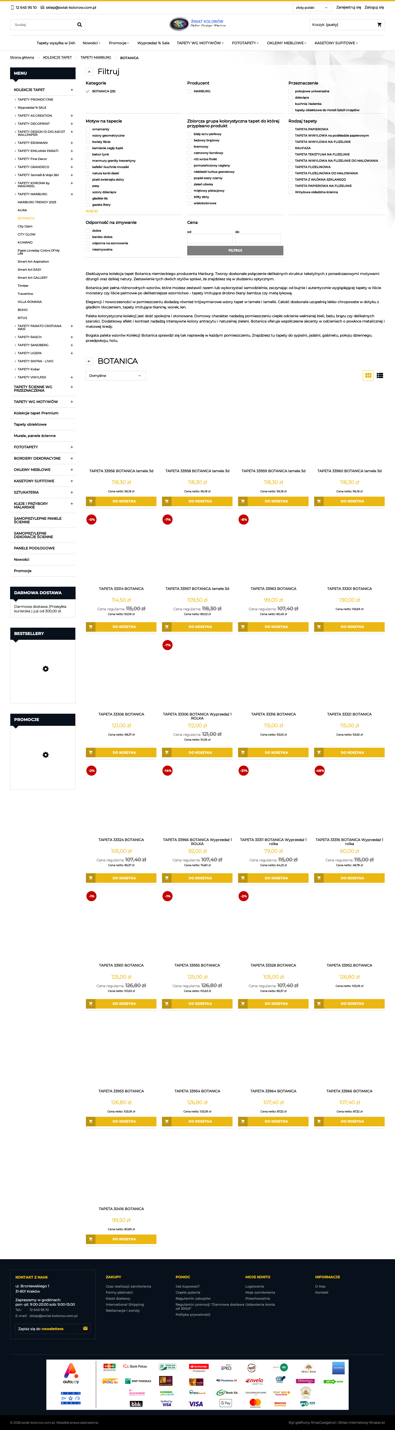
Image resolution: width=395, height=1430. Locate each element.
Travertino (25, 294)
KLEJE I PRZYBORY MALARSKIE (31, 505)
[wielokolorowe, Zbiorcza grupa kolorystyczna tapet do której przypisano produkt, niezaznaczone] (235, 203)
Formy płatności (119, 1292)
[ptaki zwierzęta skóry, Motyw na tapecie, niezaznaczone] (134, 179)
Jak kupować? (188, 1286)
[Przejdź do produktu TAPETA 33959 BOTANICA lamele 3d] (273, 431)
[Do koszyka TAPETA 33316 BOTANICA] (273, 752)
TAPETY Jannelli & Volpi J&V (38, 175)
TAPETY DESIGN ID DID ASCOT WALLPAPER (41, 133)
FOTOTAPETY (26, 447)
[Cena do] (258, 238)
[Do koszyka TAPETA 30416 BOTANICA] (121, 1239)
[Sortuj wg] (116, 375)
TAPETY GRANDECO (33, 167)
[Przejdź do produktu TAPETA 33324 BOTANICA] (121, 800)
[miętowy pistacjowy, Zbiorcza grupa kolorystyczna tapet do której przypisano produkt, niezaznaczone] (235, 190)
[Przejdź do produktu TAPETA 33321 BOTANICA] (349, 674)
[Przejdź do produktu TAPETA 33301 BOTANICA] (349, 549)
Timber (23, 286)
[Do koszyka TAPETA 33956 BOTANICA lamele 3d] (121, 501)
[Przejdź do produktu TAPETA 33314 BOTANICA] (121, 549)
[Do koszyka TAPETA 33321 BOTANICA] (349, 752)
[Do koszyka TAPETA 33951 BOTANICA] (121, 1004)
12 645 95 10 (32, 1310)
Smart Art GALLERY (33, 278)
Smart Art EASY (29, 269)
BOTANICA (26, 218)
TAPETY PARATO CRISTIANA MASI (39, 327)
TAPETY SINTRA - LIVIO (35, 361)
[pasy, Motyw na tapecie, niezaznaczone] (134, 186)
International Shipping (125, 1304)
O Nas (320, 1286)
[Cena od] (210, 238)
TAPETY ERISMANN (33, 143)
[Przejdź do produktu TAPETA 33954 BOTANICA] (197, 1051)
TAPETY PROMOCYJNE (35, 99)
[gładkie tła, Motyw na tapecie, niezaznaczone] (134, 198)
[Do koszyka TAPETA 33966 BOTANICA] (349, 1121)
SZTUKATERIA (26, 492)
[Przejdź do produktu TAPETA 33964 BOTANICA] (273, 1051)
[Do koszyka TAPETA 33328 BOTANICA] (273, 1004)
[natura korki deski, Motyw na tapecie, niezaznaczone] (134, 173)
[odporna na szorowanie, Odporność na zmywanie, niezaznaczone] (134, 243)
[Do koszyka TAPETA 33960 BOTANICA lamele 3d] (349, 501)
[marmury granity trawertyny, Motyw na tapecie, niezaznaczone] (134, 160)
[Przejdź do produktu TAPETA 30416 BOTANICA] (121, 1169)
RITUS (22, 318)
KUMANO (25, 242)
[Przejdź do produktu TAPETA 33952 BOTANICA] (349, 925)
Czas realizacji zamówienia (128, 1286)
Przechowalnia (257, 1298)
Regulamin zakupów (193, 1298)
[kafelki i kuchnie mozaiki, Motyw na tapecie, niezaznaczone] (134, 167)
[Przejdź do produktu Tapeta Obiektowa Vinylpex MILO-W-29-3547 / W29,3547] (43, 682)
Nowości (21, 559)
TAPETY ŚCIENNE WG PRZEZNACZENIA (33, 389)
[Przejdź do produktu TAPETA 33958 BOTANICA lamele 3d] (197, 431)
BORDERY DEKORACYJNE (37, 458)
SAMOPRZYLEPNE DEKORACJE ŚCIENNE (33, 535)
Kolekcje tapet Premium (36, 413)
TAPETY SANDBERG (33, 345)
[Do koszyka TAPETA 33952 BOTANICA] (349, 1004)
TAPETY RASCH (30, 337)
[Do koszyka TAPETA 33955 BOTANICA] (197, 1004)
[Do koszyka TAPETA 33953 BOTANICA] (121, 1121)
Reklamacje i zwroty (123, 1310)
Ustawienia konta (260, 1304)
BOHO (22, 310)
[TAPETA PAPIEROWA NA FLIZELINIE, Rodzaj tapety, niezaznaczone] (336, 186)
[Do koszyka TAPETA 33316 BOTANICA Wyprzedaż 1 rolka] (349, 878)
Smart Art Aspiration (33, 261)
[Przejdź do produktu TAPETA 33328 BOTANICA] (273, 925)
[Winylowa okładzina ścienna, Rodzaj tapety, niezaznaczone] (336, 192)
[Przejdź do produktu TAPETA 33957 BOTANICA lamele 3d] (197, 549)
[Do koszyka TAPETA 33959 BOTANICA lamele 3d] (273, 501)
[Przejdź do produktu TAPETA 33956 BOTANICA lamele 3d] (121, 431)
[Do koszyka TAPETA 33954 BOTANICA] (197, 1121)
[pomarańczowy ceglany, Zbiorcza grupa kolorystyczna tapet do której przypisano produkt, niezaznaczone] (235, 165)
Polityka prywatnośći (193, 1315)
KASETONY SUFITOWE (34, 481)
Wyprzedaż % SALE (32, 107)
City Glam (25, 226)
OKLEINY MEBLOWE (32, 469)
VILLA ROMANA (30, 302)
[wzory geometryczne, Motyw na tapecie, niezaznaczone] (134, 135)
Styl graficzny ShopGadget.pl (312, 1422)
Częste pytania (188, 1292)
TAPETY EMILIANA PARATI (38, 151)
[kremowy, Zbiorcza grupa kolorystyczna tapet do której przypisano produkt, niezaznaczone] (235, 146)
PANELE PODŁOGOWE (34, 548)
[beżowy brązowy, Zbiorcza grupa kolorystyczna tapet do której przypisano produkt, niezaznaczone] (235, 140)
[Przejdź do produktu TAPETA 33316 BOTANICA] (273, 674)
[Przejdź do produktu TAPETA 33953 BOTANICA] (121, 1051)
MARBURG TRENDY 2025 (37, 202)
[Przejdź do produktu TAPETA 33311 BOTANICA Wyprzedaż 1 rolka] (273, 800)
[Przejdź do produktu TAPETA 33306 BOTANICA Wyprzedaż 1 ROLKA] (197, 674)
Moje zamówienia (260, 1292)
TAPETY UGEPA (30, 353)
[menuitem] (56, 43)
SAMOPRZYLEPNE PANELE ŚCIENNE (37, 520)
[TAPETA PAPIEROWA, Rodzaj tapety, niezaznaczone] (336, 129)
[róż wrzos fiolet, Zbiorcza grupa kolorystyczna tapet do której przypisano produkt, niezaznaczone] (235, 159)
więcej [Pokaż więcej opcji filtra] (92, 211)
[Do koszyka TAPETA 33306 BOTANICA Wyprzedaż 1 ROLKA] (197, 752)
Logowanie (254, 1286)
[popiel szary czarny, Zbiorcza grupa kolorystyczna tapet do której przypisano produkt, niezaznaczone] (235, 178)
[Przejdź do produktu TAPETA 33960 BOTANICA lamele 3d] (349, 431)
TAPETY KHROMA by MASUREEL (34, 184)
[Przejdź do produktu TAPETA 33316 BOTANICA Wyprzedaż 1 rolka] (349, 800)
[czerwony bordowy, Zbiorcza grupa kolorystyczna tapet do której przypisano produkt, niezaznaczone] (235, 153)
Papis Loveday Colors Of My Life (39, 252)
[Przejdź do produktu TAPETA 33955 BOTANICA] (197, 925)
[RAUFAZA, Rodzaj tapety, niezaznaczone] (336, 148)
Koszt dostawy (118, 1298)
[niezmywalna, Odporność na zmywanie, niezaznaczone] (134, 249)
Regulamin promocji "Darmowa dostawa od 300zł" (210, 1306)
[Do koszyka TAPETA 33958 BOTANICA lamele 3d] (197, 501)
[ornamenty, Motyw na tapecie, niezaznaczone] (134, 129)
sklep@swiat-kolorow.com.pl (46, 1316)
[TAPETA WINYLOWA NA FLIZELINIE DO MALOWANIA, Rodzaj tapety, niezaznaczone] (336, 160)
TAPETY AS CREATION (35, 115)
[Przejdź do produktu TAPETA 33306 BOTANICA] (121, 674)
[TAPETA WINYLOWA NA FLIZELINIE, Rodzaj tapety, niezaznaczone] (336, 142)
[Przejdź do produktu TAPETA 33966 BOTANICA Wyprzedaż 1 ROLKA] (197, 800)
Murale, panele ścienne (35, 435)
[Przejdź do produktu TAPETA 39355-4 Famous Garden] (43, 768)
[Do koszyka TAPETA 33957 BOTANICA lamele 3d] (197, 627)
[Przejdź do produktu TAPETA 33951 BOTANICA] (121, 925)
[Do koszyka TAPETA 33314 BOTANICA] (121, 627)
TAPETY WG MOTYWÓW (36, 402)
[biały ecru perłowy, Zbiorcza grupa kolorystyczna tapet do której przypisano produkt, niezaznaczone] (235, 134)
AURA (22, 210)
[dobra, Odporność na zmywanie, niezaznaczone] (134, 230)
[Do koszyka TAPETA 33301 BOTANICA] (349, 627)
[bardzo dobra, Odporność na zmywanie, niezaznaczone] (134, 237)
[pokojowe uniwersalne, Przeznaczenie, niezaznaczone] (336, 91)
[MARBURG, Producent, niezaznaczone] (235, 91)
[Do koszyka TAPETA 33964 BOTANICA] (273, 1121)
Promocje (22, 571)
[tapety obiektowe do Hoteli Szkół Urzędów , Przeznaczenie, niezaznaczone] (336, 110)
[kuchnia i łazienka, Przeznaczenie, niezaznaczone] (336, 104)
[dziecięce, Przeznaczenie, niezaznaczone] (336, 97)
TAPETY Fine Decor (32, 159)
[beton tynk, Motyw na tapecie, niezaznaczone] (134, 154)
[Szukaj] (79, 24)
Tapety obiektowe (30, 424)
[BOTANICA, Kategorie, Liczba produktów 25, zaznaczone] (134, 91)
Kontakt (321, 1292)
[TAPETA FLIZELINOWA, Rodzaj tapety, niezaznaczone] (336, 167)
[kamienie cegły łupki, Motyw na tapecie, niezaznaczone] (134, 148)
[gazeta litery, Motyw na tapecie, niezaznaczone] (134, 205)
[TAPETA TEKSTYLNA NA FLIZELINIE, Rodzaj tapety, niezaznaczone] (336, 154)
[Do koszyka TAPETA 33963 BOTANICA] (273, 627)
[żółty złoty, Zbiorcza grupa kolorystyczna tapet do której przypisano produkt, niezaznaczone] (235, 197)
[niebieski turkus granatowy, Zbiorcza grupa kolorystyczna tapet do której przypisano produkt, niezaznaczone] (235, 172)
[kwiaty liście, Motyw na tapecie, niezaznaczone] (134, 142)
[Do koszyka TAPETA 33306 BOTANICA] (121, 752)
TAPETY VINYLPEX (32, 377)
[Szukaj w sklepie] (43, 24)
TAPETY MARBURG (32, 194)
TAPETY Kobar (29, 369)
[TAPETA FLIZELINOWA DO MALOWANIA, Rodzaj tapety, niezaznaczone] (336, 173)
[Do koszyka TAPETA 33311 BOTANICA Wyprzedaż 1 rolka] (273, 878)
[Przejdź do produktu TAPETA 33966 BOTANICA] (349, 1051)
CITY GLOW (26, 234)
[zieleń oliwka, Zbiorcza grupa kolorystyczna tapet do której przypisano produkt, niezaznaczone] (235, 184)
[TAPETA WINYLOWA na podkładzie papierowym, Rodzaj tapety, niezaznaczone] (336, 135)
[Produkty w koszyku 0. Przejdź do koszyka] (347, 24)
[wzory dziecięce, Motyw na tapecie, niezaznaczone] (134, 192)
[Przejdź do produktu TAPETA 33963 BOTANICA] (273, 549)
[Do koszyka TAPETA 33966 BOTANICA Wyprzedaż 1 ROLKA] (197, 878)
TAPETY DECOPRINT (34, 124)
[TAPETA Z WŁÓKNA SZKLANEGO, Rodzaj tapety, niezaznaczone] (336, 179)
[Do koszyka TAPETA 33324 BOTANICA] (121, 878)
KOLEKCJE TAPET (29, 90)
